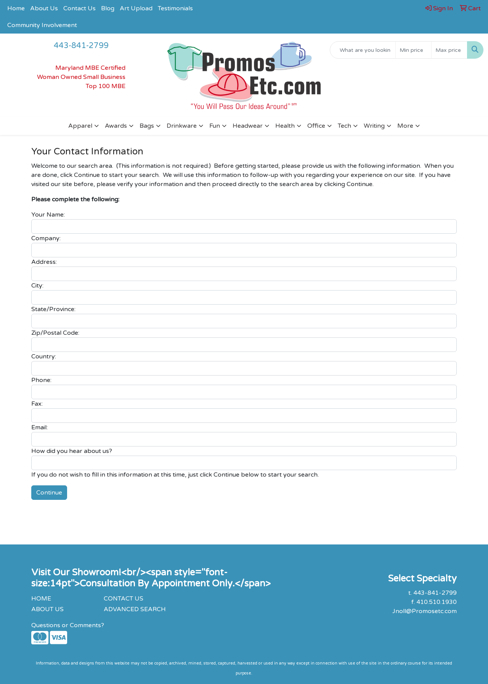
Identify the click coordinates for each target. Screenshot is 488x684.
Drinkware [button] (182, 126)
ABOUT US (47, 609)
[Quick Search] (363, 50)
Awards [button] (116, 126)
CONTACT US (123, 598)
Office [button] (316, 126)
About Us (44, 8)
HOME (41, 598)
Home (16, 8)
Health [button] (285, 126)
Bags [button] (147, 126)
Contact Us (79, 8)
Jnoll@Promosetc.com (424, 611)
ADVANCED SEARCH (135, 609)
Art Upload (136, 8)
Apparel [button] (80, 126)
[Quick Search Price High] (449, 50)
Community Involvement (42, 25)
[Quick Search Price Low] (413, 50)
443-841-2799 (81, 45)
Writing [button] (374, 126)
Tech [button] (344, 126)
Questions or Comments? (67, 625)
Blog (107, 8)
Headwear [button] (248, 126)
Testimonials (175, 8)
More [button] (405, 126)
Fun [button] (214, 126)
